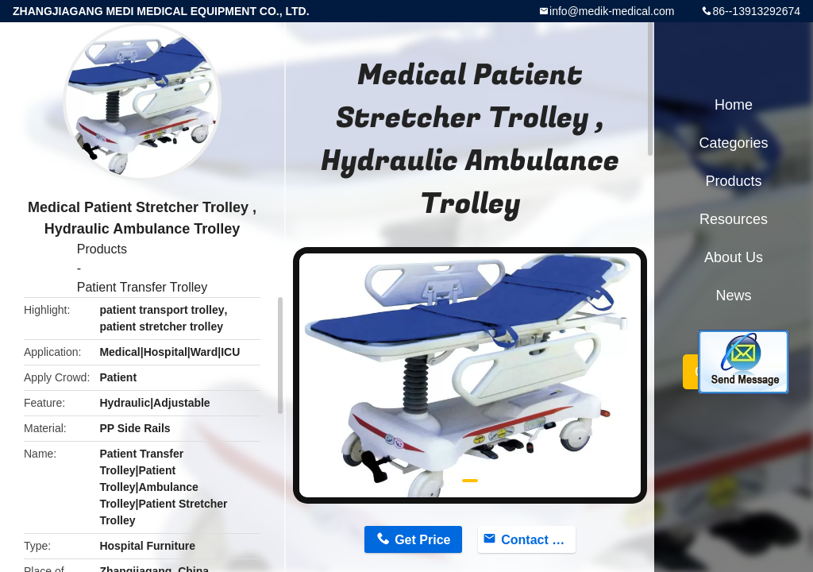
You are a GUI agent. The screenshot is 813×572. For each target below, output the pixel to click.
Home (734, 105)
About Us (733, 257)
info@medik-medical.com (611, 11)
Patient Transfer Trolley (142, 287)
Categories (733, 143)
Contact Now (538, 540)
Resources (733, 219)
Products (102, 249)
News (733, 295)
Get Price (422, 540)
